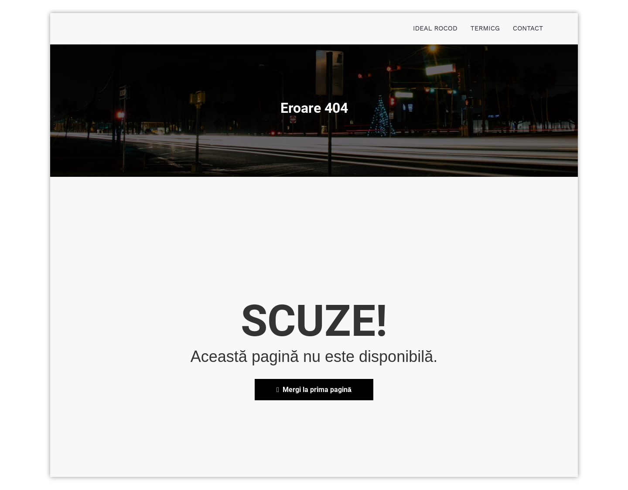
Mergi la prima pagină (314, 389)
